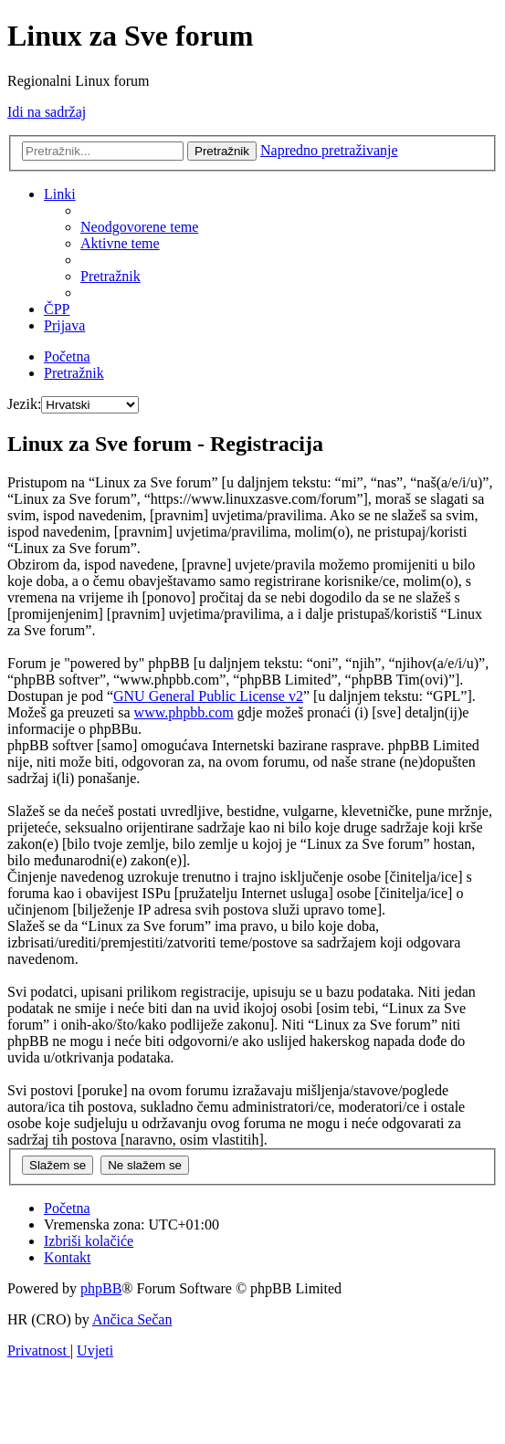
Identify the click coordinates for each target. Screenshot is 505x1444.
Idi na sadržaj (46, 112)
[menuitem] (139, 227)
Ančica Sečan (132, 1319)
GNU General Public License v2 (208, 696)
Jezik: (24, 404)
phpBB (100, 1288)
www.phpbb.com (184, 712)
